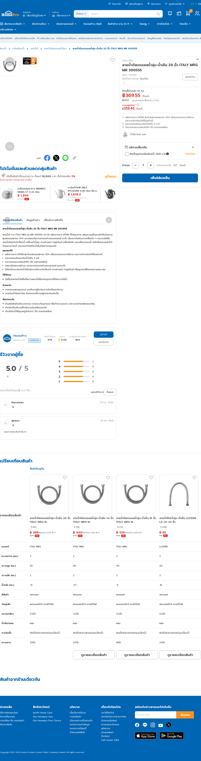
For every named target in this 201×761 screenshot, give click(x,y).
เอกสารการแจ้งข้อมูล (80, 724)
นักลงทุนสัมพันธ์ (109, 720)
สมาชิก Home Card (42, 712)
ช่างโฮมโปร (163, 24)
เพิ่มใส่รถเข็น (160, 177)
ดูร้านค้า (103, 334)
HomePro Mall (92, 24)
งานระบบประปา (111, 38)
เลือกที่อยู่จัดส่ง (34, 15)
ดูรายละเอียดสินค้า (94, 655)
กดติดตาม (34, 340)
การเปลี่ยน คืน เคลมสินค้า (12, 720)
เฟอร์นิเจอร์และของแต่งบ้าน (90, 38)
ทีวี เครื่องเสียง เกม (45, 38)
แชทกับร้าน (104, 342)
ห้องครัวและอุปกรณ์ (136, 38)
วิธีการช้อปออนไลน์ (9, 712)
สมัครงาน (105, 728)
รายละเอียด (190, 153)
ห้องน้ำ (123, 38)
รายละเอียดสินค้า (13, 220)
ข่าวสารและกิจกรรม (110, 724)
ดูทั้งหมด (110, 177)
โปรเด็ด (184, 24)
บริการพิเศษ (6, 29)
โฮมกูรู (143, 24)
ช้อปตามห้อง (39, 24)
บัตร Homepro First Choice (47, 720)
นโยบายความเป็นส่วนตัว (81, 720)
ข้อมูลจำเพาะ (33, 220)
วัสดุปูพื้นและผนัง (154, 38)
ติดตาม (185, 715)
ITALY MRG (127, 60)
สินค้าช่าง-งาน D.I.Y (118, 24)
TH (192, 4)
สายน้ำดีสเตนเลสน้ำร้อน (55, 48)
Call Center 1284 (110, 740)
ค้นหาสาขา (154, 4)
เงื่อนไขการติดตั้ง (53, 220)
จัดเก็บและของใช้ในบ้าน (66, 38)
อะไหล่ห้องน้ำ (18, 48)
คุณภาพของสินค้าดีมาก (15, 431)
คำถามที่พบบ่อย (7, 716)
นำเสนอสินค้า (107, 732)
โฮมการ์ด (115, 4)
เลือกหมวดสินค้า (13, 24)
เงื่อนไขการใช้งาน (78, 712)
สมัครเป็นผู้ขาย (134, 4)
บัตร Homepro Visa (43, 716)
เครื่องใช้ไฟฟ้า (6, 38)
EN (199, 4)
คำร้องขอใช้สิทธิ (77, 732)
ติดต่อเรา (105, 736)
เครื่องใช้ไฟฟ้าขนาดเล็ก (24, 38)
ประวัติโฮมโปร (107, 712)
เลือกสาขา (61, 15)
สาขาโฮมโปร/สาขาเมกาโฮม (113, 716)
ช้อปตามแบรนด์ (64, 24)
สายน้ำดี (34, 48)
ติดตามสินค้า (6, 724)
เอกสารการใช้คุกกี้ (78, 728)
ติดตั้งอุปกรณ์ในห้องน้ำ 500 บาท (147, 154)
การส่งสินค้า (75, 716)
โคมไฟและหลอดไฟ (172, 38)
